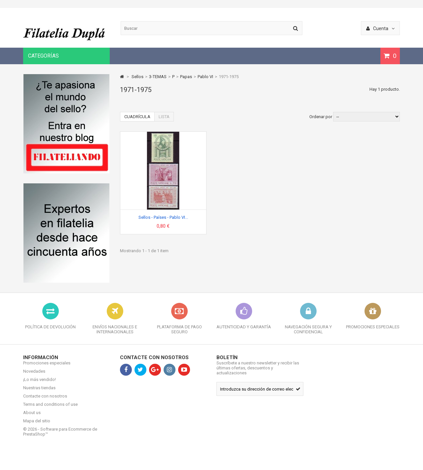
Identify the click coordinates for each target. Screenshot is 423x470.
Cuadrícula (137, 116)
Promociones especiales (46, 367)
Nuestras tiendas (39, 392)
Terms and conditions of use (50, 409)
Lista (164, 116)
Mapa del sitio (36, 425)
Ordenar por (320, 116)
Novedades (34, 376)
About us (32, 417)
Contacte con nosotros (45, 401)
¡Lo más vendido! (39, 384)
